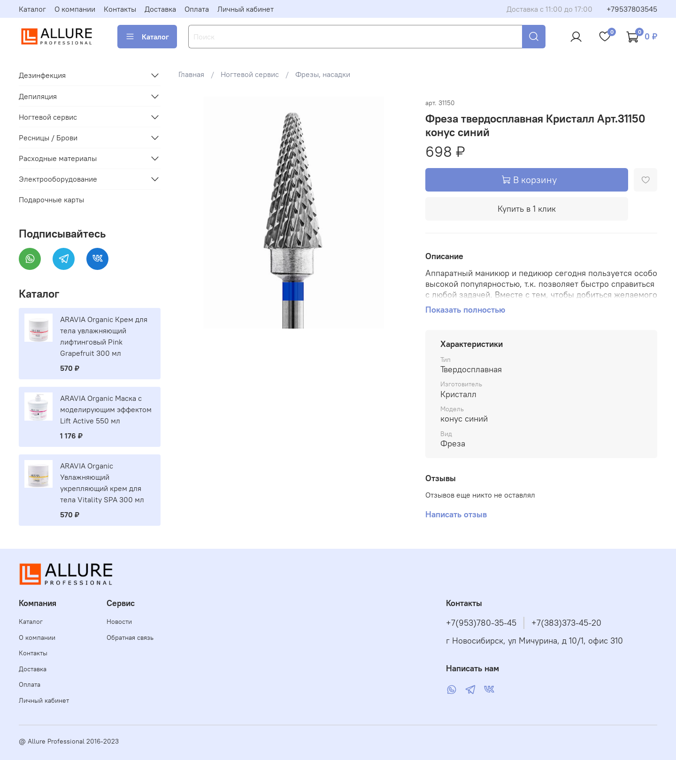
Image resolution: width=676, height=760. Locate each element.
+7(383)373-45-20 (566, 623)
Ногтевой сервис (250, 74)
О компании (74, 9)
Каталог (32, 9)
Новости (119, 621)
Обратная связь (130, 637)
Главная (191, 74)
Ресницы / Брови (48, 137)
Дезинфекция (42, 75)
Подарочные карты (51, 199)
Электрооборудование (58, 179)
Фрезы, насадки (322, 74)
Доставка (160, 9)
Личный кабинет (245, 9)
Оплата (196, 9)
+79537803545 (632, 9)
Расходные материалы (58, 158)
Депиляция (38, 96)
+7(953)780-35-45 (481, 623)
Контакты (120, 9)
